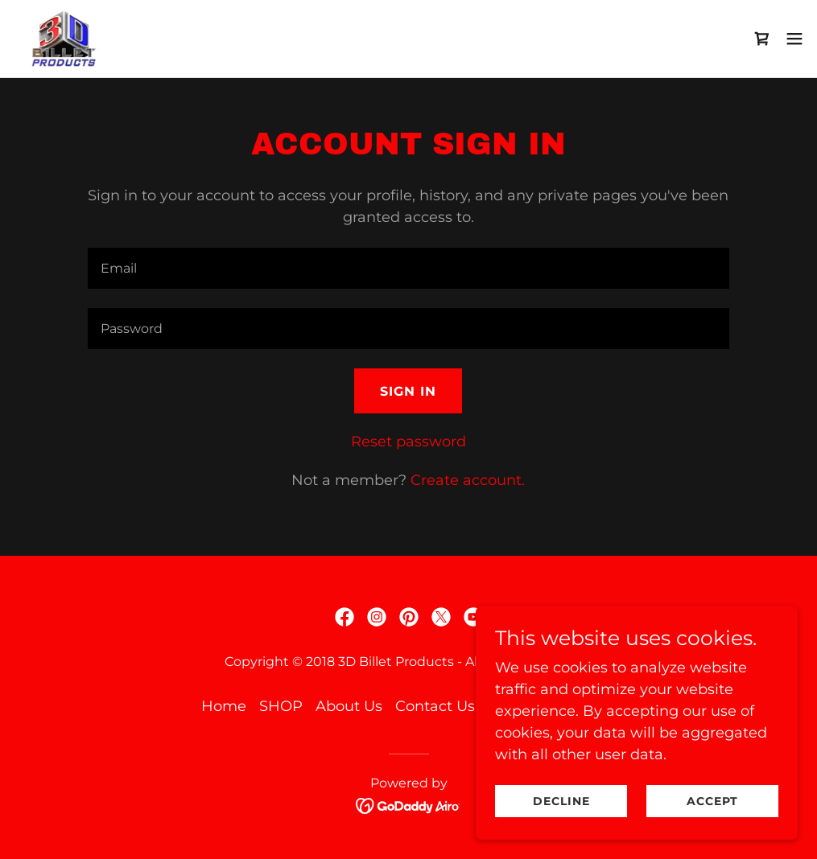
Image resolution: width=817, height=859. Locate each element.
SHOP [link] (281, 706)
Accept (712, 801)
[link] (65, 38)
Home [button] (223, 706)
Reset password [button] (408, 441)
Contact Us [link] (435, 706)
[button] (794, 39)
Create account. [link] (468, 480)
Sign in (408, 391)
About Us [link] (349, 706)
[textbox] (409, 268)
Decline (561, 801)
